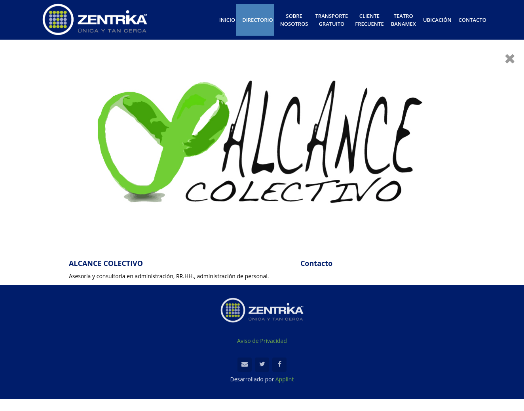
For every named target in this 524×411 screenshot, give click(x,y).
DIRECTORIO (257, 19)
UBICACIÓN (437, 19)
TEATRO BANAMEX (403, 19)
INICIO (227, 19)
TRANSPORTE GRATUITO (331, 19)
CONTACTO (472, 19)
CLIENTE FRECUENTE (369, 19)
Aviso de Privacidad (262, 342)
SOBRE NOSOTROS (294, 19)
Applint (284, 380)
